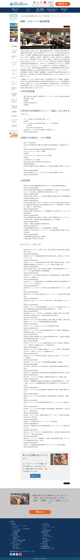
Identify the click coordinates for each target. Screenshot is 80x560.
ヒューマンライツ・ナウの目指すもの (21, 528)
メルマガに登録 (14, 51)
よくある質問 (44, 545)
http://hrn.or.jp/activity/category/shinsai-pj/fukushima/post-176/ (40, 149)
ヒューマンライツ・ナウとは (19, 525)
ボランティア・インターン (14, 72)
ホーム (23, 16)
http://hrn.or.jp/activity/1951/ (31, 364)
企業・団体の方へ (14, 100)
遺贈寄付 (14, 111)
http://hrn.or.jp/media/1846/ (31, 260)
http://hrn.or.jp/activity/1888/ (31, 194)
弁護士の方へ (14, 88)
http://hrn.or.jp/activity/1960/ (31, 379)
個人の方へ (15, 546)
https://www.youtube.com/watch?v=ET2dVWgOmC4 (37, 162)
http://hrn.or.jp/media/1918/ (31, 347)
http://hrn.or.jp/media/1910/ (31, 324)
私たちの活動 (30, 16)
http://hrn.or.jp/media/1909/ (31, 317)
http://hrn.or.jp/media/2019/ (31, 436)
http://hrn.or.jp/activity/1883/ (31, 279)
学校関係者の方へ (14, 94)
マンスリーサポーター (14, 64)
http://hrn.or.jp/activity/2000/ (31, 394)
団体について (15, 10)
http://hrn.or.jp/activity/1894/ (31, 215)
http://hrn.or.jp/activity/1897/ (31, 170)
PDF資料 (26, 100)
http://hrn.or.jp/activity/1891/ (31, 200)
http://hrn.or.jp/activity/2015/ (31, 423)
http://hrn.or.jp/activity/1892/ (31, 292)
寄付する (62, 4)
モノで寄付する (14, 120)
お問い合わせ (64, 10)
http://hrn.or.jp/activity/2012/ (31, 419)
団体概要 (14, 46)
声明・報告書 (40, 10)
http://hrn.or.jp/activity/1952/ (31, 370)
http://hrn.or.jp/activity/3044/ (31, 221)
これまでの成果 (16, 530)
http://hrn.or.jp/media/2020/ (31, 442)
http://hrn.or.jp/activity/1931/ (31, 226)
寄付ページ (35, 476)
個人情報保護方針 (45, 546)
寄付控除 (14, 126)
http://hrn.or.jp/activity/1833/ (31, 254)
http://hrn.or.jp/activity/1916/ (31, 341)
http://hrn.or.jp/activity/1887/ (31, 285)
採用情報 (15, 533)
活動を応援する (44, 532)
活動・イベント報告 (17, 541)
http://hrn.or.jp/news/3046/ (30, 334)
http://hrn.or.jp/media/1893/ (31, 298)
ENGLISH (50, 2)
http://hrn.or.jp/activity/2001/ (31, 406)
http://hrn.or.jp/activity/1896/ (31, 209)
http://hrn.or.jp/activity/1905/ (31, 311)
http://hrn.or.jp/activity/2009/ (31, 413)
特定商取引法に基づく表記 (47, 548)
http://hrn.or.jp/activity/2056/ (31, 447)
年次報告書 (15, 532)
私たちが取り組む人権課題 (19, 540)
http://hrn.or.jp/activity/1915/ (31, 131)
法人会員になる (46, 535)
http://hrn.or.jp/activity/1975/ (31, 387)
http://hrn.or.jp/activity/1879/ (31, 273)
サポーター (15, 17)
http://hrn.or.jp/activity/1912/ (31, 328)
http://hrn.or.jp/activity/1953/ (31, 374)
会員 (11, 17)
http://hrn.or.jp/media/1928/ (31, 360)
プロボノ (14, 78)
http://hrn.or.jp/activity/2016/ (31, 234)
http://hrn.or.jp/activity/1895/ (31, 174)
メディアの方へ (14, 82)
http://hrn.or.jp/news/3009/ (30, 400)
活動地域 (15, 538)
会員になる (14, 57)
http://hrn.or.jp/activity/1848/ (31, 187)
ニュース (28, 10)
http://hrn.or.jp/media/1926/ (31, 353)
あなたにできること (52, 10)
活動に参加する (16, 545)
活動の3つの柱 (16, 537)
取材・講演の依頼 (14, 106)
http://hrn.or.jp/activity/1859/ (31, 266)
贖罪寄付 (14, 116)
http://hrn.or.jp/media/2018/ (31, 430)
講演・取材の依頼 (47, 530)
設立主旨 (15, 527)
